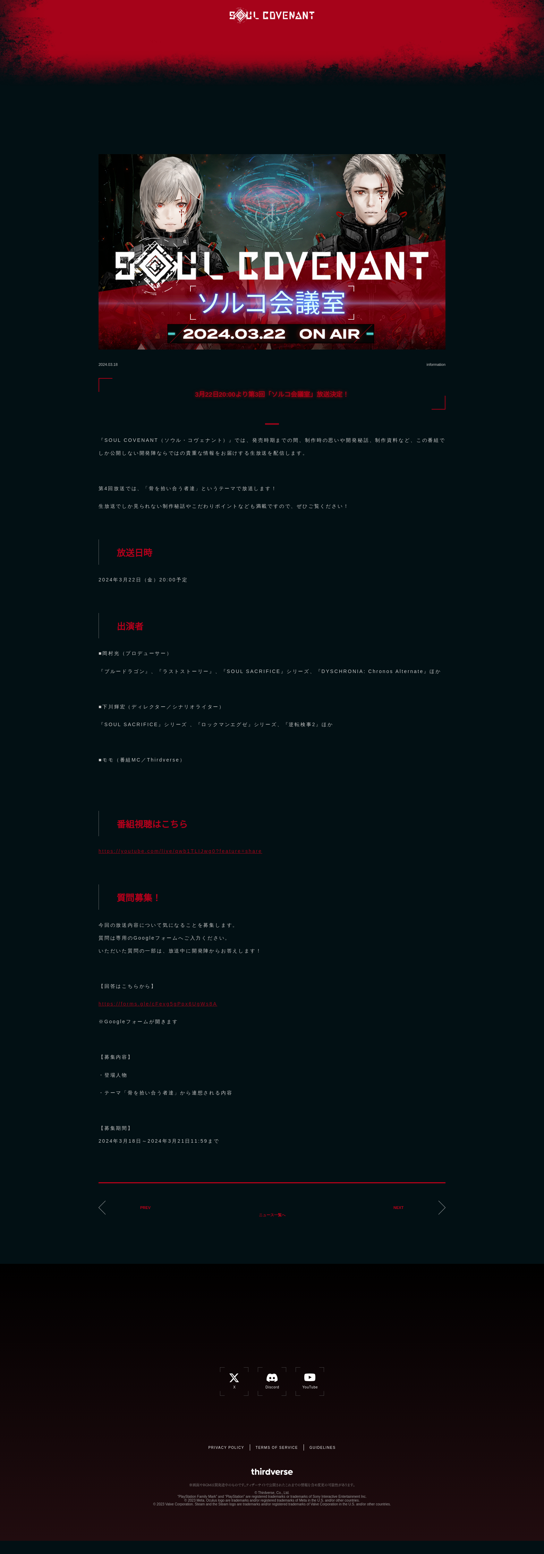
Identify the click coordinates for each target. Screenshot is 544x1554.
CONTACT (330, 53)
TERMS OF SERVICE (277, 1461)
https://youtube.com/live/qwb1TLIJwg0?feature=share (180, 851)
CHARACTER (330, 38)
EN (429, 15)
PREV (143, 1215)
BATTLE (389, 39)
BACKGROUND (272, 37)
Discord (389, 14)
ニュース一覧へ (265, 1215)
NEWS (213, 52)
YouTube (403, 14)
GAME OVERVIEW (214, 36)
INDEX (155, 36)
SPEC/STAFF (272, 53)
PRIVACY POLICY (226, 1461)
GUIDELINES (322, 1461)
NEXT (400, 1215)
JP (447, 15)
